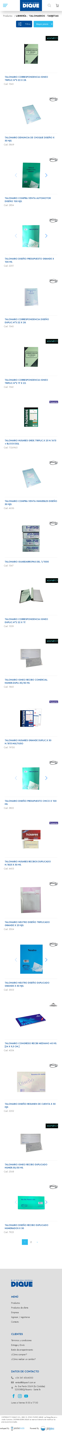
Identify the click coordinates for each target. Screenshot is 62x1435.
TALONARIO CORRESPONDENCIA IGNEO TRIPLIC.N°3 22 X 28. (26, 78)
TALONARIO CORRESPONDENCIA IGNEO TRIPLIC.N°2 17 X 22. (26, 381)
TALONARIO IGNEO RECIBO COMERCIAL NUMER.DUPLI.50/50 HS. (26, 681)
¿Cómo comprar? (19, 1354)
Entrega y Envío (18, 1345)
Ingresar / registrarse (20, 1317)
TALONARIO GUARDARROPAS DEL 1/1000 (27, 561)
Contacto (15, 1321)
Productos (15, 1303)
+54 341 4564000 (24, 1377)
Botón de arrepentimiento (22, 1349)
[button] (46, 175)
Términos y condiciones (21, 1340)
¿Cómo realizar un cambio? (23, 1359)
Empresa (15, 1312)
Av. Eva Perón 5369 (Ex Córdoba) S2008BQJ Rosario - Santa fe (30, 1388)
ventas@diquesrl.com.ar (25, 1382)
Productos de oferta (19, 1307)
